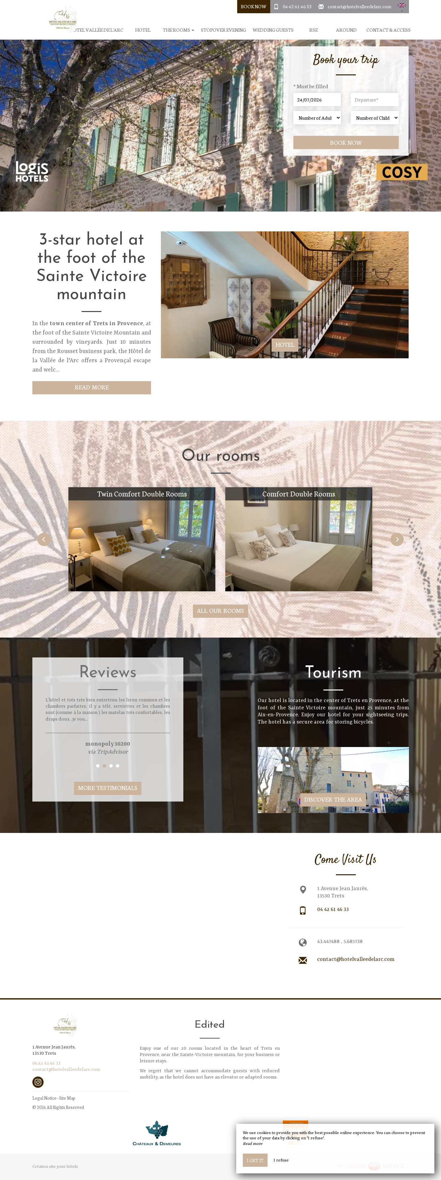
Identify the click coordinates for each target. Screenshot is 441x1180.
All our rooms (220, 610)
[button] (402, 6)
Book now (346, 142)
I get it (255, 1160)
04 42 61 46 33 (297, 6)
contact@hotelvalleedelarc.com (359, 6)
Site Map (67, 1098)
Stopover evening (223, 30)
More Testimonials (107, 787)
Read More (92, 387)
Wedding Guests (273, 30)
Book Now (253, 6)
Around (346, 30)
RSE (313, 30)
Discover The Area (333, 799)
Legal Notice (44, 1098)
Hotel (143, 30)
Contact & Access (388, 30)
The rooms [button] (178, 30)
